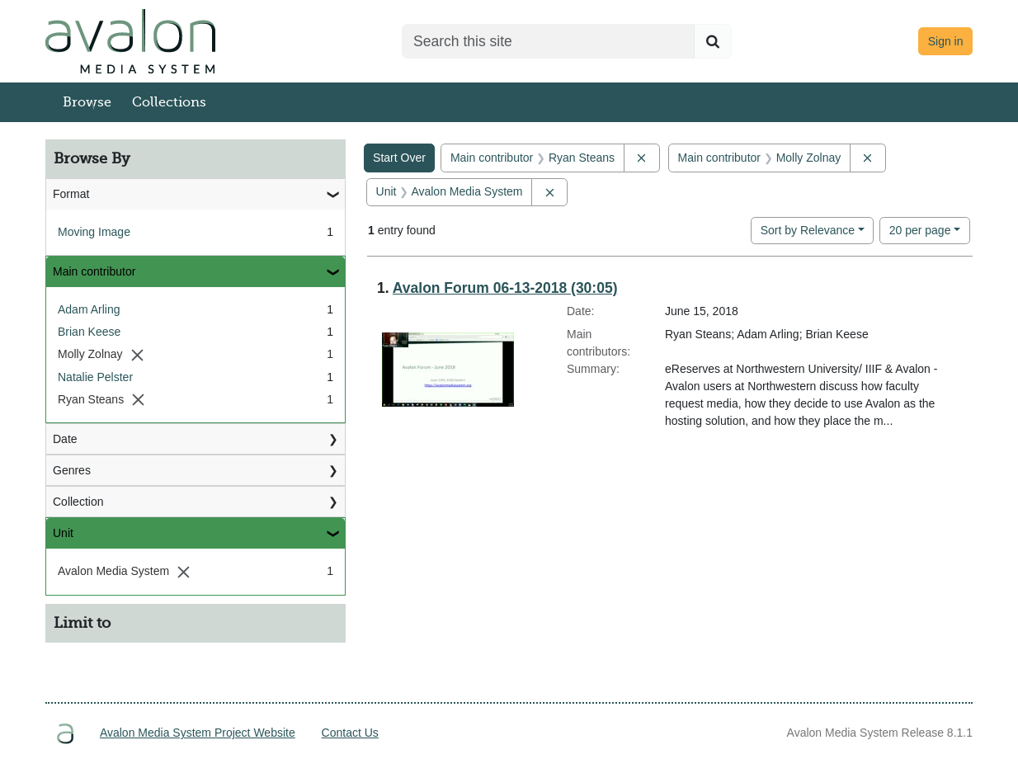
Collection (78, 501)
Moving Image (94, 231)
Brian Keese (89, 331)
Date (65, 438)
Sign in (946, 41)
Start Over (399, 157)
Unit (63, 533)
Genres (72, 470)
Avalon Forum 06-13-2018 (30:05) (505, 288)
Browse (87, 102)
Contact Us (350, 732)
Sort (808, 230)
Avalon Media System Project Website (197, 732)
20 (920, 229)
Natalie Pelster (95, 377)
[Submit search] (713, 41)
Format (71, 193)
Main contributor (94, 271)
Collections (169, 102)
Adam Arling (89, 309)
